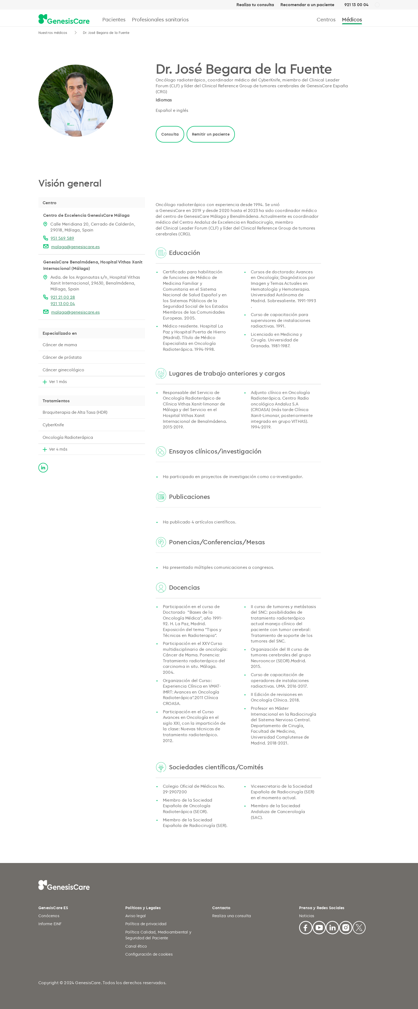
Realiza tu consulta (255, 4)
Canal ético (136, 946)
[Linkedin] (332, 927)
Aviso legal (135, 915)
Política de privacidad (145, 923)
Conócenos (48, 915)
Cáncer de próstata (62, 357)
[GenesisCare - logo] (64, 19)
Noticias (307, 915)
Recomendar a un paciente (307, 4)
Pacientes (114, 19)
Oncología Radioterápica (68, 437)
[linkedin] (43, 467)
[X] (359, 927)
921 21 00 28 (63, 297)
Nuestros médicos (53, 32)
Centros (326, 19)
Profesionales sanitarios (160, 19)
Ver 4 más (58, 449)
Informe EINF (50, 923)
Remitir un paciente (211, 134)
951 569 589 (62, 238)
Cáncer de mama (60, 344)
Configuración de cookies (149, 954)
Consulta (170, 134)
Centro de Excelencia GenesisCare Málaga (86, 215)
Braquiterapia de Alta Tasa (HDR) (75, 412)
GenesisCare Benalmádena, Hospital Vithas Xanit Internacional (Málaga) (93, 265)
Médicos (352, 19)
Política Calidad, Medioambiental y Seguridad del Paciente (158, 935)
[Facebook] (305, 927)
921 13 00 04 (356, 4)
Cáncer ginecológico (63, 369)
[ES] (377, 5)
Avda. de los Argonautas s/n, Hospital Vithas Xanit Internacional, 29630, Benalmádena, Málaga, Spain (95, 282)
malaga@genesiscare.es (75, 246)
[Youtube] (319, 927)
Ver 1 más (58, 381)
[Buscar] (377, 19)
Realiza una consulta (231, 915)
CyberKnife (53, 424)
